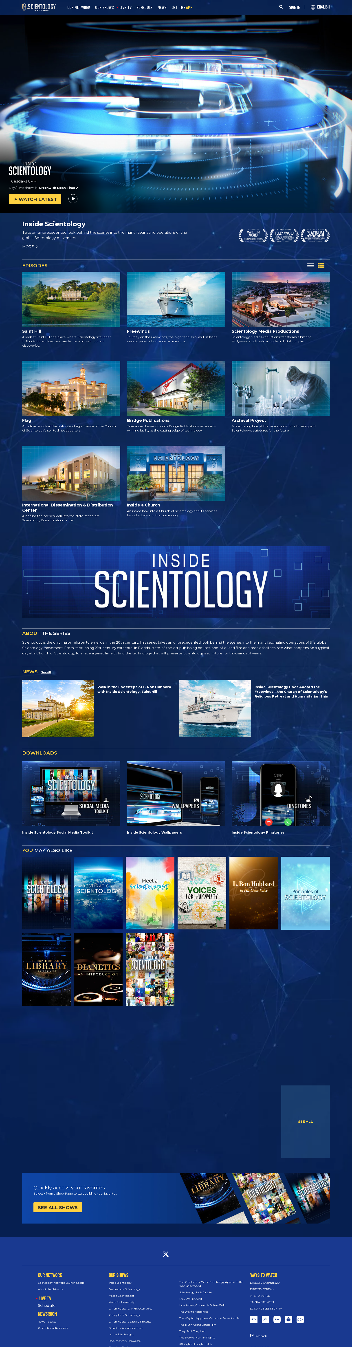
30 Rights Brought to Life (196, 1344)
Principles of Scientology (124, 1315)
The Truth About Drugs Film (197, 1324)
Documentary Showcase (125, 1341)
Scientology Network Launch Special (61, 1282)
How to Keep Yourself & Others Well (201, 1305)
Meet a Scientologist (121, 1295)
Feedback (261, 1336)
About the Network (50, 1289)
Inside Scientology (120, 1282)
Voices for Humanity (122, 1302)
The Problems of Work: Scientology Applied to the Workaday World (211, 1284)
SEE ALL (305, 1121)
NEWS (162, 7)
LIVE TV (125, 7)
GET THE (182, 7)
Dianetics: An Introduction (126, 1328)
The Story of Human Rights (197, 1337)
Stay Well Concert (190, 1299)
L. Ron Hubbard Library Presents (130, 1321)
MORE (30, 247)
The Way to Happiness (193, 1311)
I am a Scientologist (121, 1334)
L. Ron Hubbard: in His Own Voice (130, 1308)
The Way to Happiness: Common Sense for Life (209, 1318)
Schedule (46, 1305)
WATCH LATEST (35, 199)
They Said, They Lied (192, 1331)
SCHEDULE (144, 7)
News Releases (47, 1321)
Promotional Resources (53, 1328)
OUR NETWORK (78, 7)
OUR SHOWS (104, 7)
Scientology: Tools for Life (195, 1292)
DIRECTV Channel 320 (265, 1282)
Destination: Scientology (124, 1289)
